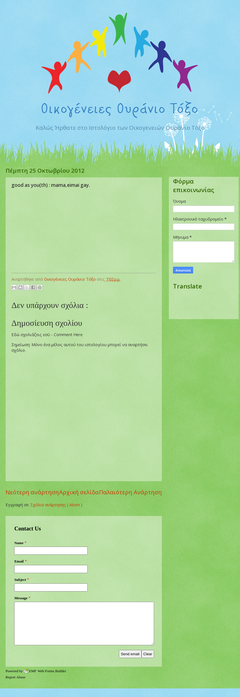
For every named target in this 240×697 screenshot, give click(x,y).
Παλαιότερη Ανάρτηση (130, 492)
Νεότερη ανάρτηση (32, 492)
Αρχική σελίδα (79, 492)
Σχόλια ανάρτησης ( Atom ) (56, 504)
